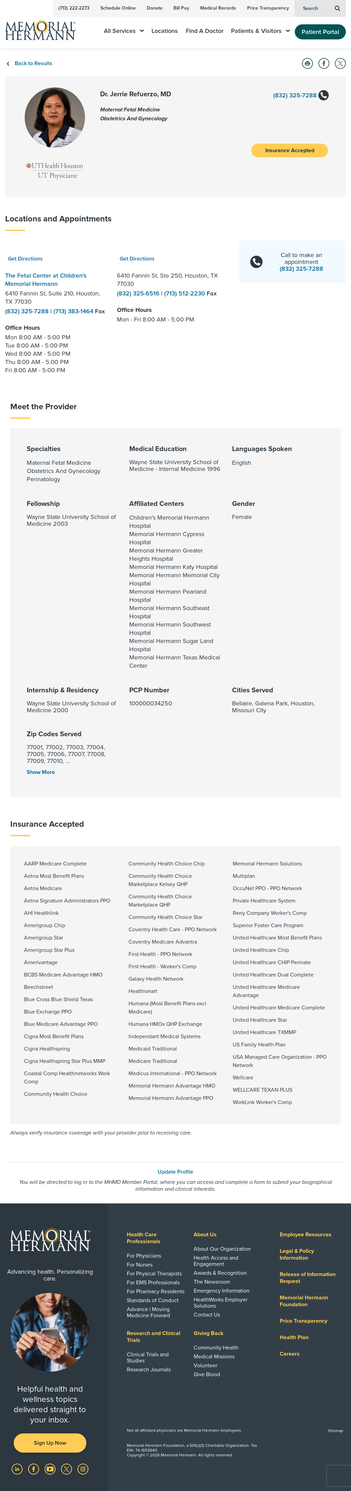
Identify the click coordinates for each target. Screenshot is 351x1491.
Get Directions (25, 258)
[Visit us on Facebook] (34, 1468)
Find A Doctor (204, 31)
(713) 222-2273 (73, 8)
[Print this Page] (307, 63)
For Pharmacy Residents (155, 1291)
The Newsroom (212, 1282)
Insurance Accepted (289, 150)
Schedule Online (118, 8)
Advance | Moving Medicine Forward (148, 1312)
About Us (205, 1234)
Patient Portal (320, 32)
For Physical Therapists (154, 1274)
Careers (290, 1353)
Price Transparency (268, 8)
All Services (124, 31)
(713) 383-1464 (74, 311)
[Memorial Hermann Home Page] (45, 27)
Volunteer (205, 1365)
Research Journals (149, 1370)
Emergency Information (222, 1291)
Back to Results (28, 63)
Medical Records (218, 8)
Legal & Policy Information (297, 1254)
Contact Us (207, 1315)
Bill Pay (181, 8)
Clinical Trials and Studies (148, 1357)
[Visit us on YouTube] (51, 1468)
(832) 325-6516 (139, 293)
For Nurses (140, 1265)
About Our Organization (222, 1249)
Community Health (216, 1348)
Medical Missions (214, 1357)
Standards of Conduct (153, 1300)
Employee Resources (305, 1234)
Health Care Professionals (143, 1238)
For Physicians (144, 1256)
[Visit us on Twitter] (67, 1468)
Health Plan (294, 1337)
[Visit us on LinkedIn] (18, 1468)
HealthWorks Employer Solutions (220, 1303)
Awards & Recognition (220, 1273)
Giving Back (208, 1333)
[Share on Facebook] (323, 63)
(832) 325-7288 (300, 95)
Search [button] (321, 7)
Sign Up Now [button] (50, 1443)
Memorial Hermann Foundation (304, 1301)
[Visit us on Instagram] (82, 1468)
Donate (154, 8)
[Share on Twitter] (340, 63)
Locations (165, 31)
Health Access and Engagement (216, 1261)
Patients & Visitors (260, 31)
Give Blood (207, 1374)
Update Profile (175, 1171)
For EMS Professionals (153, 1283)
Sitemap (335, 1430)
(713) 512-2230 (185, 293)
